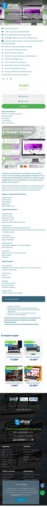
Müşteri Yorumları (7, 450)
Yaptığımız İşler (6, 461)
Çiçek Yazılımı (28, 454)
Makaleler (5, 464)
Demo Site (23, 96)
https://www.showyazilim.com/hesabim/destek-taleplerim (22, 324)
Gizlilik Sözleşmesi (7, 454)
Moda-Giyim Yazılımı (30, 457)
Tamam (21, 499)
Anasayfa (10, 19)
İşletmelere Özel (28, 452)
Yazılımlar (16, 19)
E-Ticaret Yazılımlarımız (31, 450)
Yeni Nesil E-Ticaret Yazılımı (32, 474)
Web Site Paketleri (29, 477)
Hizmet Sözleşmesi (8, 457)
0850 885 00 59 (23, 409)
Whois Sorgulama (7, 452)
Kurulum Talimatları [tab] (11, 299)
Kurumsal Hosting (7, 474)
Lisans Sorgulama (7, 459)
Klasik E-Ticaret (25, 19)
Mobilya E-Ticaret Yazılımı (31, 459)
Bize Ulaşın (5, 466)
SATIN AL (24, 106)
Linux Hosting (6, 479)
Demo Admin (23, 101)
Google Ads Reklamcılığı (31, 479)
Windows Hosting (7, 477)
